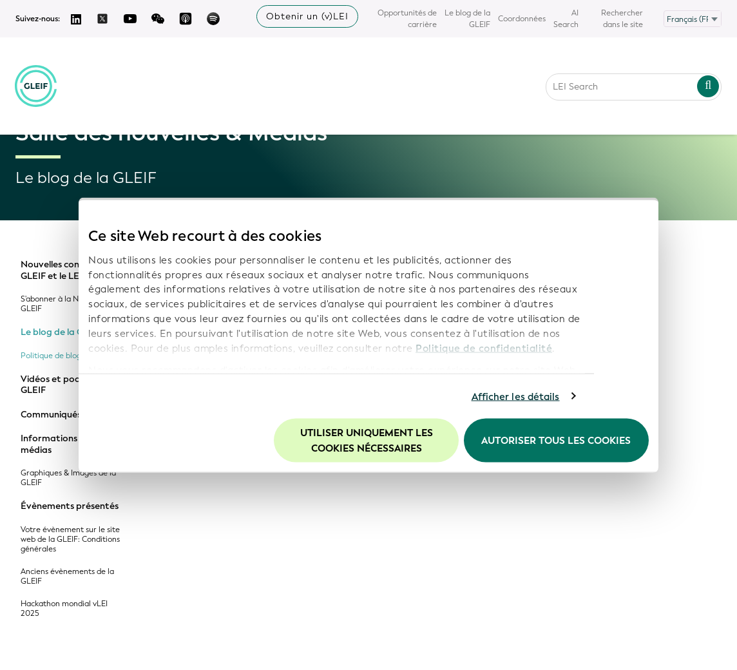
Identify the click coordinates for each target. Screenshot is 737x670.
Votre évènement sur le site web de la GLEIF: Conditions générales (70, 539)
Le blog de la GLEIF (467, 19)
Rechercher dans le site (622, 19)
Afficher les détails (516, 396)
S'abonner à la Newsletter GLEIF (67, 304)
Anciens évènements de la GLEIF (67, 576)
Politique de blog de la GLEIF (72, 356)
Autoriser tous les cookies (556, 440)
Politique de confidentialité (484, 347)
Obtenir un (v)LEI (307, 16)
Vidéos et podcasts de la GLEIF (73, 385)
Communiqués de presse (72, 415)
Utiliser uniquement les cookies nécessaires (366, 440)
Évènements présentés (70, 506)
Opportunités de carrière (407, 19)
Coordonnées (522, 19)
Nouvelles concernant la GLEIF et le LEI (72, 270)
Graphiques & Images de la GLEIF (68, 478)
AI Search (566, 19)
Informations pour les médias (67, 444)
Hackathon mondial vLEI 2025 (64, 608)
